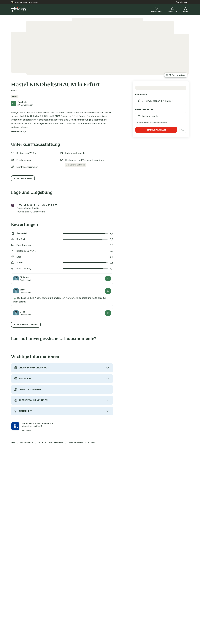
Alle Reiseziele (26, 443)
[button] (16, 131)
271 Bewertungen (25, 105)
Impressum (26, 430)
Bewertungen (181, 2)
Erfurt (40, 443)
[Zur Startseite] (18, 9)
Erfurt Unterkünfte (55, 443)
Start (13, 443)
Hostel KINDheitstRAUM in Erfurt (81, 443)
